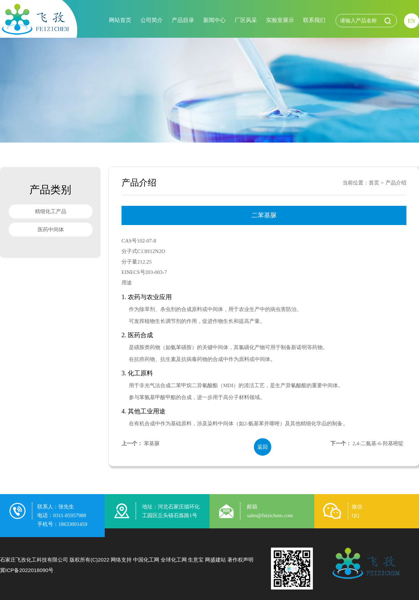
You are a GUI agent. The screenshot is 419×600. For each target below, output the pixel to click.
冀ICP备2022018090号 (26, 570)
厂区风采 (246, 20)
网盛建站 (215, 560)
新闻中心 (214, 20)
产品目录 (183, 20)
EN (411, 21)
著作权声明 (240, 560)
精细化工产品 (50, 211)
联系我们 (314, 20)
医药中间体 (51, 229)
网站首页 (120, 20)
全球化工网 (174, 560)
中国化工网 (146, 560)
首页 (374, 183)
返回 (262, 447)
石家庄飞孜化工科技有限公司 (34, 560)
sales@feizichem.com (270, 515)
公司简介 (151, 20)
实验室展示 (280, 20)
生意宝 (196, 560)
